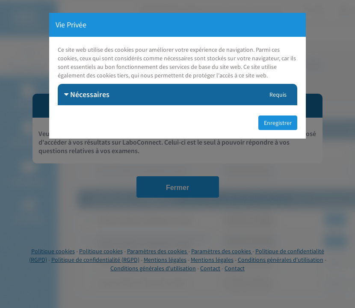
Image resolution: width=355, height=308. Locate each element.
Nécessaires (86, 94)
